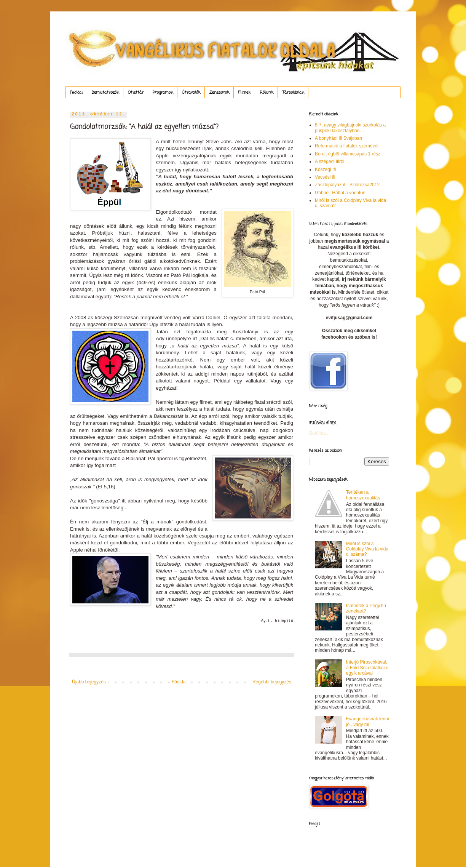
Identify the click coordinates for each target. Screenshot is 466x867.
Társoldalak (293, 93)
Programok (163, 93)
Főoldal (76, 93)
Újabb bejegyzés (89, 682)
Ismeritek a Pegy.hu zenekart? (366, 608)
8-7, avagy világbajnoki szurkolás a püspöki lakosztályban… (350, 127)
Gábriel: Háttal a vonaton (340, 192)
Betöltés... (319, 433)
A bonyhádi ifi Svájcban (338, 138)
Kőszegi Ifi (325, 169)
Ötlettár (136, 93)
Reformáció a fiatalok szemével (346, 146)
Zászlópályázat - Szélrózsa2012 (347, 184)
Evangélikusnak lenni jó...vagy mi (367, 721)
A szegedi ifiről (329, 161)
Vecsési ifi (325, 177)
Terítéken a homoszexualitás (363, 494)
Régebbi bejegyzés (271, 682)
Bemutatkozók (105, 93)
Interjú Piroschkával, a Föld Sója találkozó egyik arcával (367, 667)
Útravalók (191, 93)
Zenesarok (219, 93)
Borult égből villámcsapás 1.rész (347, 154)
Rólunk (266, 93)
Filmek (244, 93)
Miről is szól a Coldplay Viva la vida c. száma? (367, 549)
